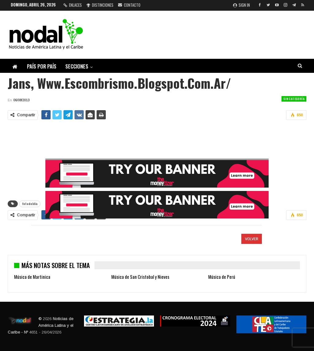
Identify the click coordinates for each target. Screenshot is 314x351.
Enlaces (72, 5)
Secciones (76, 66)
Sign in (241, 5)
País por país (41, 66)
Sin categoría (293, 98)
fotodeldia (29, 203)
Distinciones (99, 5)
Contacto (129, 5)
